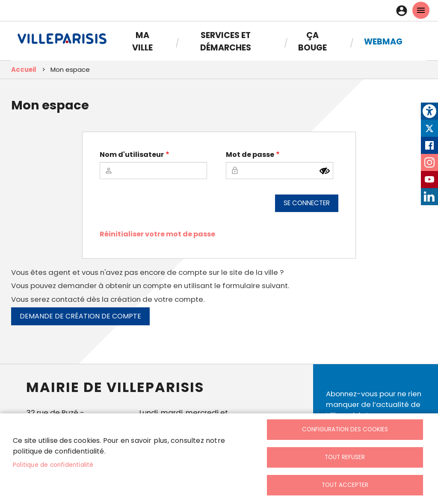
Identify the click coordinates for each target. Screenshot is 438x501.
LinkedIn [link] (429, 196)
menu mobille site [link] (420, 10)
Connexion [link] (403, 10)
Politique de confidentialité (53, 465)
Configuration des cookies (345, 429)
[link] (429, 111)
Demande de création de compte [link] (80, 316)
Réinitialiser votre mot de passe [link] (157, 234)
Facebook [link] (429, 145)
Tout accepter (345, 485)
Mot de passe (250, 154)
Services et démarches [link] (225, 41)
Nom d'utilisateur (132, 154)
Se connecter (307, 202)
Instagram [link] (429, 162)
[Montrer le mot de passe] (325, 171)
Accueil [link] (23, 69)
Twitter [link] (429, 128)
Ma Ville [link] (142, 41)
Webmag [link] (383, 41)
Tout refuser (345, 457)
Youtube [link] (429, 179)
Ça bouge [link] (312, 41)
